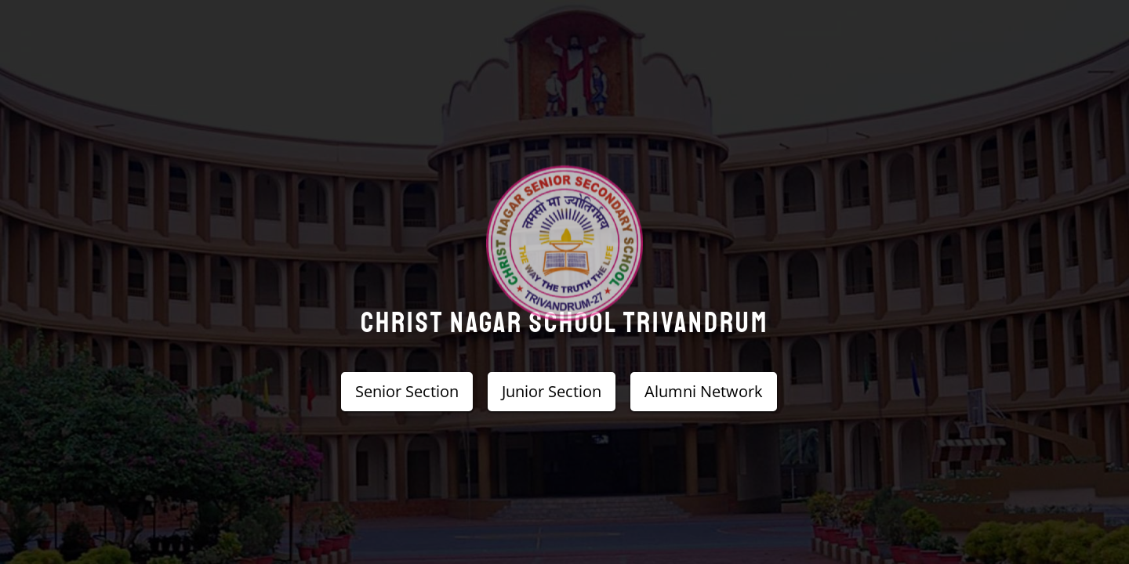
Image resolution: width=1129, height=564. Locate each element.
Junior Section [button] (551, 391)
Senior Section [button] (407, 391)
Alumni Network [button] (703, 391)
